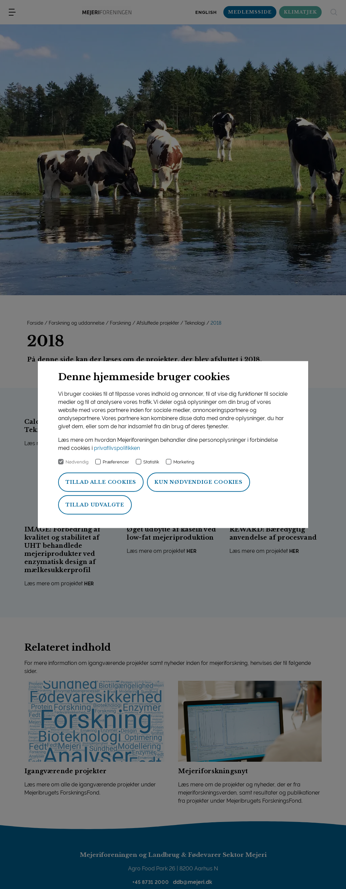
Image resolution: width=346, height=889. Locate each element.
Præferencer (116, 461)
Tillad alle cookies (101, 482)
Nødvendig (77, 461)
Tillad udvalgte (95, 504)
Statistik (151, 461)
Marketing (183, 461)
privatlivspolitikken (117, 447)
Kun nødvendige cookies (198, 482)
